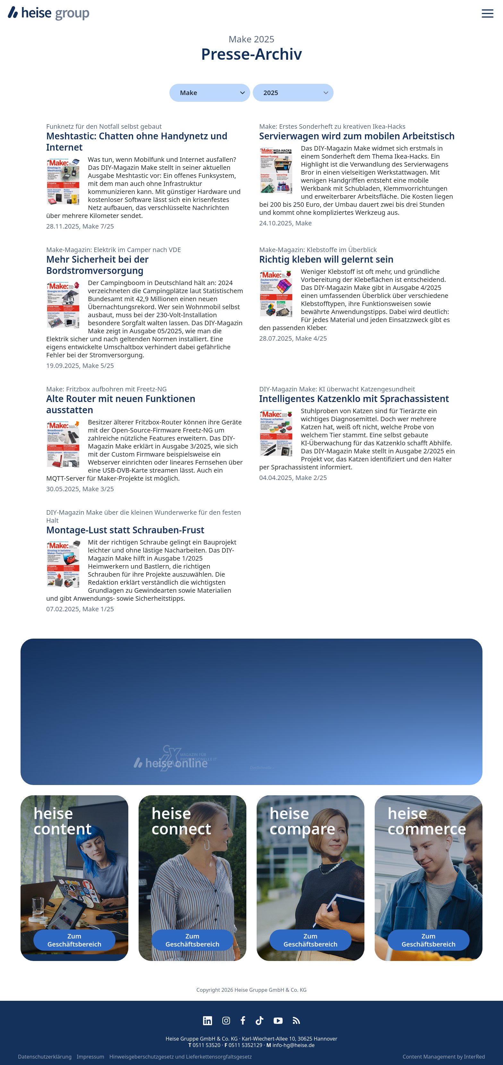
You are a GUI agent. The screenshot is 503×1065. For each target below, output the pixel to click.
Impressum (90, 1056)
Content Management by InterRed (444, 1056)
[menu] (293, 92)
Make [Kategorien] (213, 93)
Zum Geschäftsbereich (74, 940)
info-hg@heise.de (293, 1045)
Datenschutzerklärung (45, 1056)
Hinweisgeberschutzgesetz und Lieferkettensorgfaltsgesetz (180, 1056)
